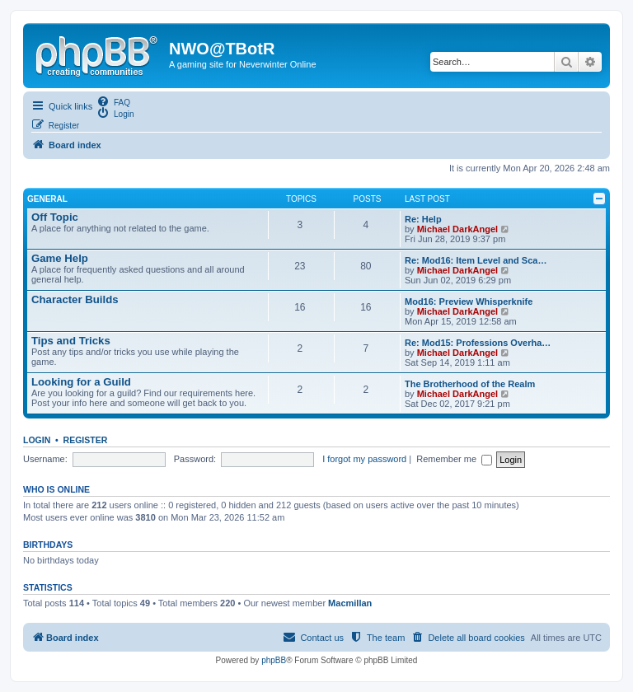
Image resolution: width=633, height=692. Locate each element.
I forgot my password (364, 459)
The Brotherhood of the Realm (470, 384)
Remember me (455, 459)
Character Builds (75, 299)
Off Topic (54, 217)
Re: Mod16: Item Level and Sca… (475, 260)
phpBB (273, 660)
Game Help (59, 258)
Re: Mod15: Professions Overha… (478, 343)
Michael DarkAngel (457, 229)
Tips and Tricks (70, 340)
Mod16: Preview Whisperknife (468, 301)
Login (36, 440)
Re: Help (423, 219)
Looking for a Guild (81, 382)
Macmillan (350, 603)
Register (85, 440)
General (47, 198)
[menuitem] (113, 101)
